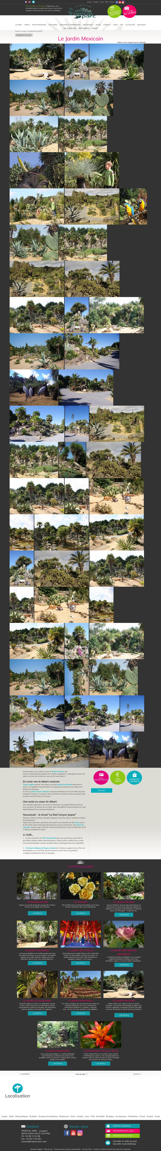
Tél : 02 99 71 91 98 (30, 1136)
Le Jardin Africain (123, 901)
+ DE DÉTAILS (37, 913)
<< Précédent (25, 1074)
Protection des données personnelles (67, 1149)
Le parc (18, 25)
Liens (102, 2)
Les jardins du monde (35, 31)
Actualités (130, 25)
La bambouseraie (37, 901)
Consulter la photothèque (124, 1144)
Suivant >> (137, 1074)
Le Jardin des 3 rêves (80, 950)
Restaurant (88, 25)
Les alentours (70, 28)
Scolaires (53, 25)
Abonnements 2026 (123, 1130)
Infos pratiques (39, 25)
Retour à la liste (23, 35)
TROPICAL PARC (29, 1130)
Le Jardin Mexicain (123, 1000)
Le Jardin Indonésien (80, 1000)
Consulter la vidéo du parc (125, 1141)
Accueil (17, 31)
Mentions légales (37, 1149)
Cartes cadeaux (122, 1126)
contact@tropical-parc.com (34, 1141)
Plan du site (48, 1149)
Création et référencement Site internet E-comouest (112, 1149)
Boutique (142, 25)
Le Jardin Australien (37, 950)
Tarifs (27, 25)
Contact (107, 25)
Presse (112, 2)
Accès (98, 25)
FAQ (106, 2)
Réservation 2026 (122, 1135)
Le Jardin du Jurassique (37, 1000)
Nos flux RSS (87, 1149)
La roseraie (80, 901)
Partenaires (83, 28)
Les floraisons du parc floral (101, 1050)
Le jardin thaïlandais (57, 1050)
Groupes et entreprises (70, 25)
